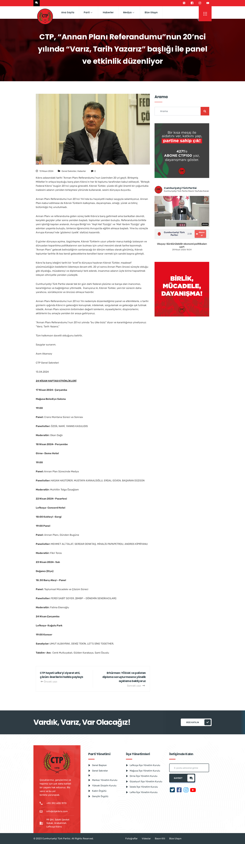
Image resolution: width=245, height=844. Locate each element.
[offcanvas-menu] (205, 13)
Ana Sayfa (67, 12)
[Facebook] (192, 3)
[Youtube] (208, 3)
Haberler (108, 12)
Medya (128, 12)
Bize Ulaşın (151, 12)
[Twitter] (184, 3)
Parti (88, 12)
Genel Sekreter (69, 171)
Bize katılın (198, 722)
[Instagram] (199, 3)
